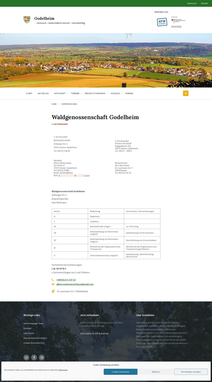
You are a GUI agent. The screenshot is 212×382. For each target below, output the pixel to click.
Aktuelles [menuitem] (43, 93)
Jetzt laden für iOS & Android (94, 333)
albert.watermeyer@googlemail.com (74, 284)
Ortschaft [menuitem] (60, 93)
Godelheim (45, 18)
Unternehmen (61, 124)
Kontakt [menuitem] (204, 3)
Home (54, 104)
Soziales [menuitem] (115, 93)
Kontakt (27, 328)
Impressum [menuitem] (192, 3)
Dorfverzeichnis (69, 104)
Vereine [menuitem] (129, 93)
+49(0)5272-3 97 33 (66, 279)
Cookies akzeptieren (120, 371)
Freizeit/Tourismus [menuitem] (95, 93)
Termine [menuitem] (75, 93)
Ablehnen (156, 371)
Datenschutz (63, 370)
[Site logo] (27, 22)
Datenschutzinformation (35, 338)
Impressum (29, 333)
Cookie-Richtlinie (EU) (34, 343)
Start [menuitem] (29, 93)
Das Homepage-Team (34, 323)
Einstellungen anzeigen (191, 371)
